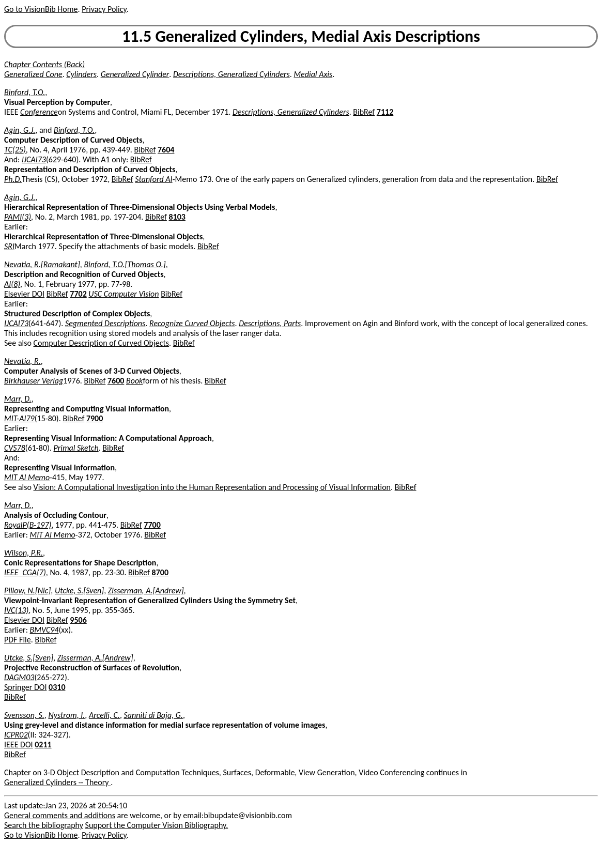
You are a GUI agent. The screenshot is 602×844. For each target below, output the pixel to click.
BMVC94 (44, 630)
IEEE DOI (18, 744)
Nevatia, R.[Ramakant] (42, 264)
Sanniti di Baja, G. (153, 715)
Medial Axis (313, 74)
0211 (43, 744)
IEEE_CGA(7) (25, 572)
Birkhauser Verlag (33, 381)
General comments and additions (59, 815)
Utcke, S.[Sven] (79, 590)
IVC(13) (16, 610)
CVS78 (14, 448)
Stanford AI (153, 179)
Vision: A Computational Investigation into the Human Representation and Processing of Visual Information (212, 487)
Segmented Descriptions (105, 323)
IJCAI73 (34, 159)
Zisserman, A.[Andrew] (146, 590)
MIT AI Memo (27, 477)
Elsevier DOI (24, 294)
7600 (115, 381)
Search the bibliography (43, 825)
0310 (57, 687)
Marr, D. (18, 399)
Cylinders (81, 74)
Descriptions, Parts (270, 323)
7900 (94, 418)
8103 (177, 217)
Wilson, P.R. (23, 553)
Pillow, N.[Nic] (27, 590)
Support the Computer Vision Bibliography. (156, 825)
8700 (160, 572)
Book (134, 381)
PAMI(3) (17, 217)
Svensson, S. (24, 715)
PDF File (17, 639)
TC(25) (15, 150)
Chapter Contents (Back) (44, 64)
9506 (78, 620)
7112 (385, 112)
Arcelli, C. (104, 715)
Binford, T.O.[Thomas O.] (124, 264)
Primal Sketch (76, 448)
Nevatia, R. (22, 361)
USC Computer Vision (123, 294)
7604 (166, 150)
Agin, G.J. (19, 130)
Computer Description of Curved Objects (101, 343)
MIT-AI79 (19, 418)
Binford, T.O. (24, 92)
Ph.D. (13, 179)
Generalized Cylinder (135, 74)
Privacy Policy (104, 9)
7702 (78, 294)
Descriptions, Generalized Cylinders (231, 74)
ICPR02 (16, 735)
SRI (9, 246)
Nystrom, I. (66, 715)
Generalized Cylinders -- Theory (57, 782)
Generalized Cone (33, 74)
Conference (39, 112)
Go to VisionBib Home (41, 9)
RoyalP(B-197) (27, 525)
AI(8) (12, 284)
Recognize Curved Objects (192, 323)
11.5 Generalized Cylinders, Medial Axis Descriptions (301, 36)
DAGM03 (19, 677)
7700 (152, 525)
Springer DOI (25, 687)
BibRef (364, 112)
